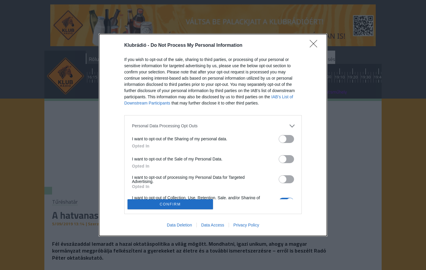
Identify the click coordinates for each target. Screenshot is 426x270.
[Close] (315, 45)
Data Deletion (179, 225)
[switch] (286, 139)
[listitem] (213, 126)
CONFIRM (170, 204)
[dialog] (213, 135)
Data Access (212, 225)
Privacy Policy (246, 225)
